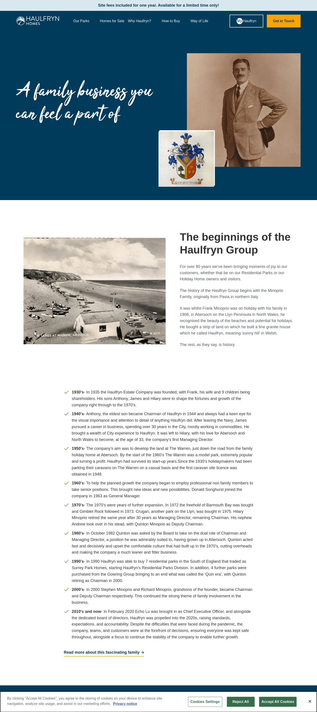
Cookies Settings (205, 703)
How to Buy (174, 21)
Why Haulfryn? (143, 21)
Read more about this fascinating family (101, 652)
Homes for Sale (112, 21)
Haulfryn (246, 21)
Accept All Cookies (278, 703)
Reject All (240, 703)
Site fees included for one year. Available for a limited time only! (158, 5)
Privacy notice (125, 705)
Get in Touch (284, 21)
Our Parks (84, 21)
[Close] (310, 703)
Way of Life (203, 21)
